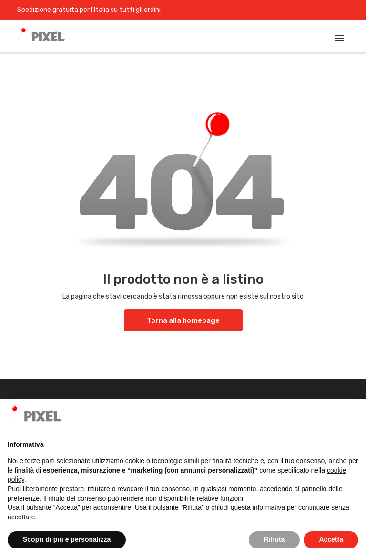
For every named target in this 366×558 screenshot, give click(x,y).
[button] (353, 414)
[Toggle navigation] (339, 38)
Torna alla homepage (183, 320)
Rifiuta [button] (274, 539)
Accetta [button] (331, 539)
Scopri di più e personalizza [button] (67, 539)
